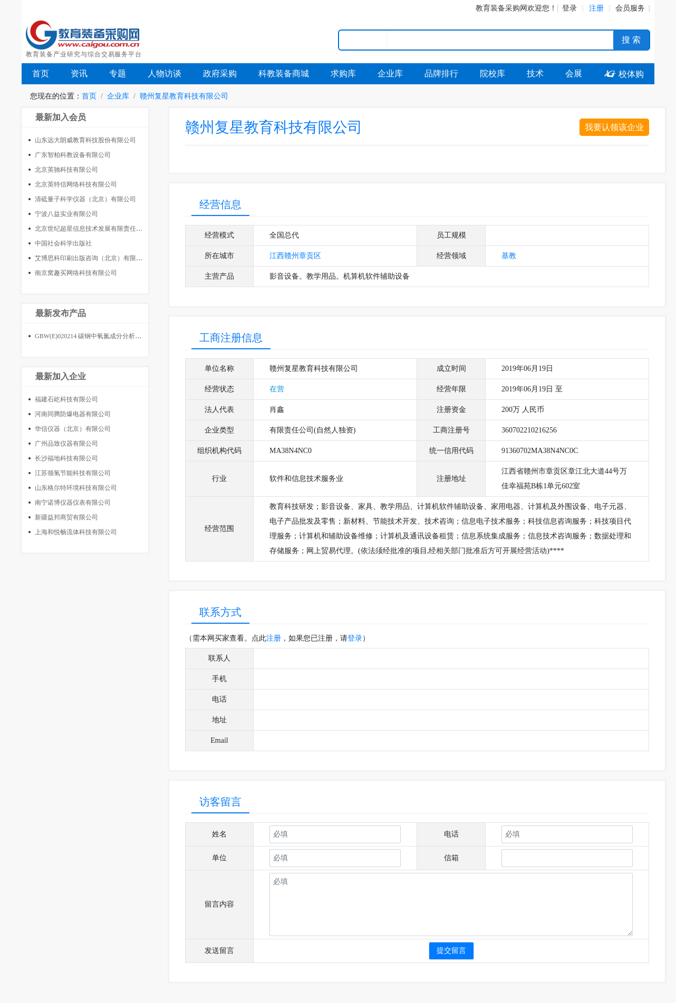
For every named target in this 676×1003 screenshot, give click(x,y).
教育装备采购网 (501, 8)
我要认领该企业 (614, 127)
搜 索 (631, 39)
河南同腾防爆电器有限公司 (73, 414)
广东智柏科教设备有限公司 (73, 155)
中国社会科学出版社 (63, 243)
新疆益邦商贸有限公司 (66, 517)
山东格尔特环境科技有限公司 (76, 487)
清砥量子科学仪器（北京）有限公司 (85, 199)
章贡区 (310, 256)
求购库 (343, 73)
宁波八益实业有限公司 (66, 214)
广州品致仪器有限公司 (66, 443)
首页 (40, 73)
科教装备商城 (283, 73)
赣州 (291, 256)
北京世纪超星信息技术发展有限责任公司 (92, 228)
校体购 (624, 74)
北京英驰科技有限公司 (66, 169)
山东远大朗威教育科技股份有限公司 (85, 140)
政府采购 (220, 73)
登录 (569, 8)
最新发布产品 (60, 313)
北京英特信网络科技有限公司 (76, 184)
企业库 (390, 73)
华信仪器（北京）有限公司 (73, 428)
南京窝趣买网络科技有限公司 (76, 273)
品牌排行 (441, 73)
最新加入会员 (60, 117)
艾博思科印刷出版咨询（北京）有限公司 (92, 258)
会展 (573, 73)
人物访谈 (164, 73)
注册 (273, 638)
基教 (508, 256)
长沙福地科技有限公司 (66, 458)
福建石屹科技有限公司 (66, 399)
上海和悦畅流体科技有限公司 (76, 532)
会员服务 (630, 8)
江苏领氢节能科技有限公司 (73, 473)
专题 (117, 73)
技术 (535, 73)
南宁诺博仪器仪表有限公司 (73, 502)
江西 (276, 256)
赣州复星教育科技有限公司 (184, 96)
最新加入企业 (60, 376)
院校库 (492, 73)
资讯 (79, 73)
